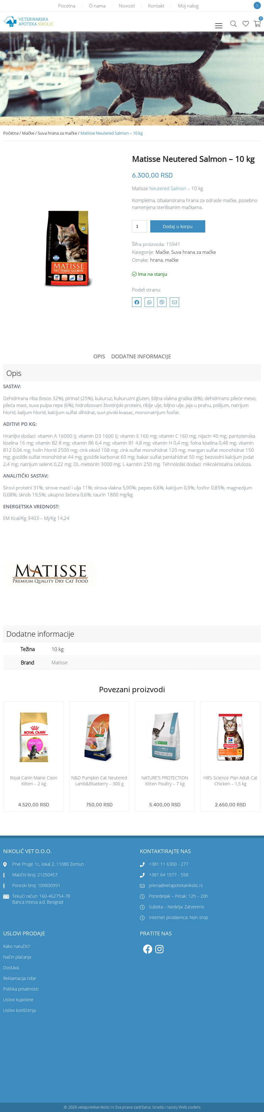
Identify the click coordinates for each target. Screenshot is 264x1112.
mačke (172, 260)
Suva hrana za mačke (57, 133)
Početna (11, 133)
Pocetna (65, 6)
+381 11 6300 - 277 (168, 864)
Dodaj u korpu (178, 226)
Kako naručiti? (16, 946)
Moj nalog (189, 6)
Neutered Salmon (167, 188)
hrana (156, 260)
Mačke (28, 133)
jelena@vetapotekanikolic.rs (171, 885)
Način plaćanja (17, 957)
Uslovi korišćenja (19, 1010)
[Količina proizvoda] (139, 226)
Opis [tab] (99, 356)
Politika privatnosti (21, 989)
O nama (96, 6)
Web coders (190, 1107)
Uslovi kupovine (18, 999)
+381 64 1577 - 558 (168, 875)
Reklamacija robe (19, 978)
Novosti (127, 6)
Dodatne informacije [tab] (141, 356)
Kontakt (157, 6)
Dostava (11, 967)
